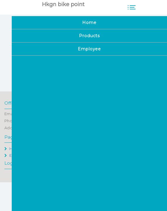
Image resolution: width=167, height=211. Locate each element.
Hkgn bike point (63, 4)
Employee (16, 155)
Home (12, 148)
